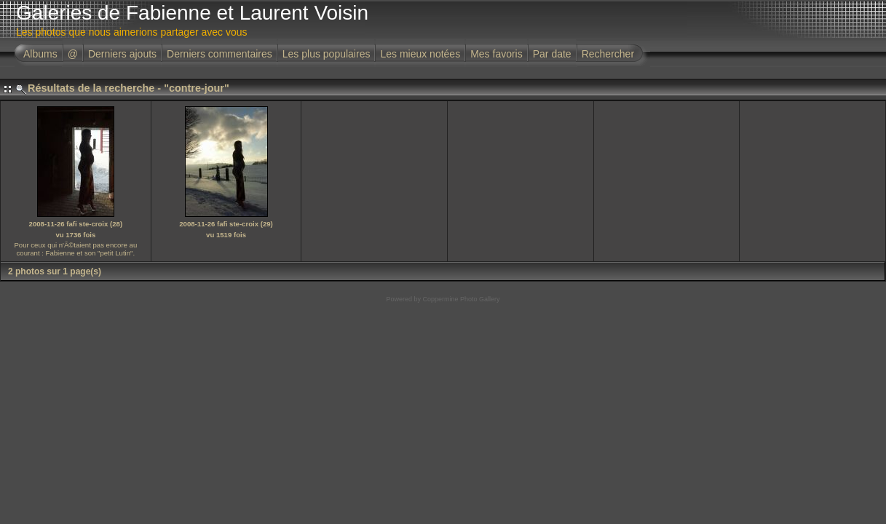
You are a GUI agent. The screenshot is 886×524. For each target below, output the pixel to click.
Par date (552, 54)
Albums (40, 54)
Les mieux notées (420, 54)
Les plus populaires (326, 54)
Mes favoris (496, 54)
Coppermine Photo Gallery (460, 299)
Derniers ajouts (122, 54)
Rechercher (608, 54)
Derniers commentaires (219, 54)
